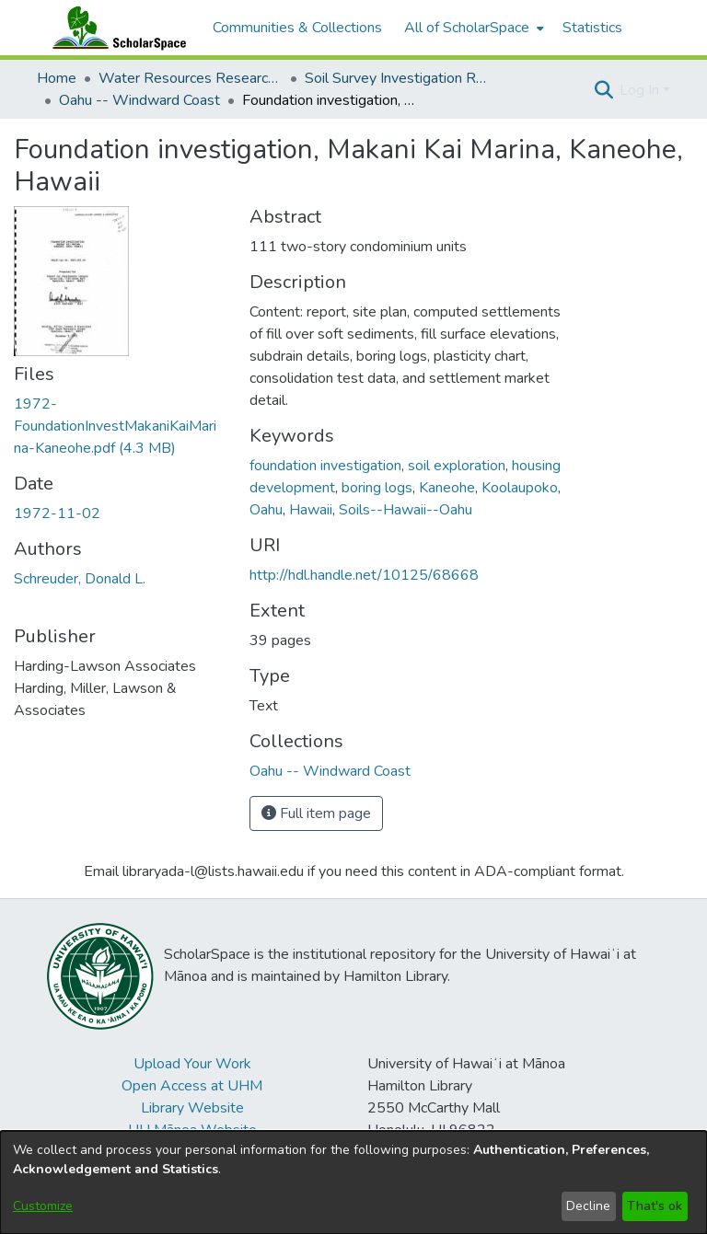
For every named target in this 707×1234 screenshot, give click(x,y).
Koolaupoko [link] (519, 488)
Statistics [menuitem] (592, 27)
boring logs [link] (377, 488)
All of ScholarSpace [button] (466, 27)
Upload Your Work (192, 1064)
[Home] (115, 28)
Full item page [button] (316, 813)
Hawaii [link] (310, 510)
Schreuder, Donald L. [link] (79, 579)
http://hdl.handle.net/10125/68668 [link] (364, 575)
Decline (588, 1206)
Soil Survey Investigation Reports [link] (397, 78)
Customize (43, 1206)
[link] (115, 426)
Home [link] (56, 78)
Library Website (192, 1108)
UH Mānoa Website (192, 1130)
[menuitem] (472, 27)
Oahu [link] (266, 510)
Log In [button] (641, 90)
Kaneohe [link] (447, 488)
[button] (603, 90)
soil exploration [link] (456, 466)
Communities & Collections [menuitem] (297, 27)
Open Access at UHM (192, 1086)
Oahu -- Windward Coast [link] (139, 100)
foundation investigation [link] (325, 466)
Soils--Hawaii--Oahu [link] (405, 510)
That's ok (654, 1206)
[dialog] (353, 1182)
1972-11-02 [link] (57, 513)
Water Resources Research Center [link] (191, 78)
